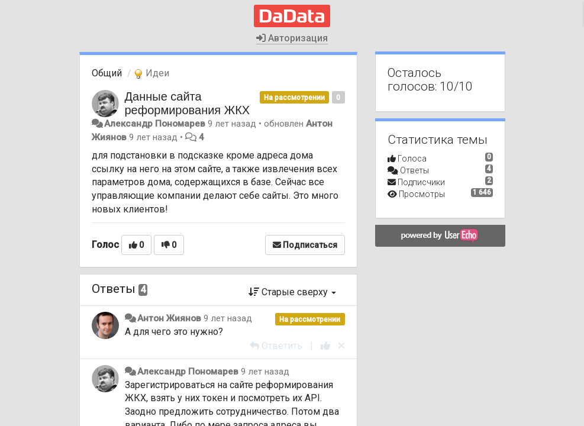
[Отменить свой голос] (341, 345)
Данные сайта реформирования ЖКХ (187, 103)
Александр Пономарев (154, 123)
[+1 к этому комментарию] (325, 345)
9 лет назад (228, 318)
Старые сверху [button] (292, 292)
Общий (107, 73)
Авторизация (292, 38)
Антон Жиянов (169, 318)
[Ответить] (276, 345)
